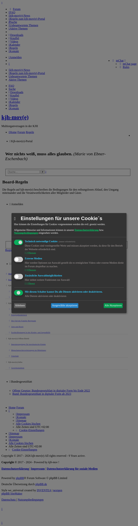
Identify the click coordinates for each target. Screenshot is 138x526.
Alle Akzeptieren (113, 305)
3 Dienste (31, 270)
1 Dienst (30, 283)
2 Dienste (31, 253)
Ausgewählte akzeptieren (64, 305)
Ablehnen (20, 305)
